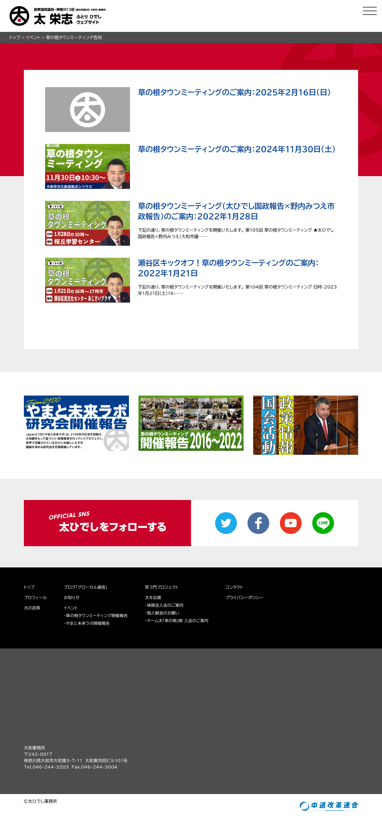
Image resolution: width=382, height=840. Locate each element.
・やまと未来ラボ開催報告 (88, 623)
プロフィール (35, 597)
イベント (72, 607)
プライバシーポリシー (251, 597)
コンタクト (241, 587)
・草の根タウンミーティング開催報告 (98, 615)
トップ (29, 587)
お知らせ (73, 597)
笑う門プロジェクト (166, 587)
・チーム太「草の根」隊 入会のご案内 (182, 620)
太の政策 (32, 607)
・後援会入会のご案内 (169, 605)
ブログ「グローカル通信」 (87, 587)
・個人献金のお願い (167, 612)
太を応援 (157, 597)
